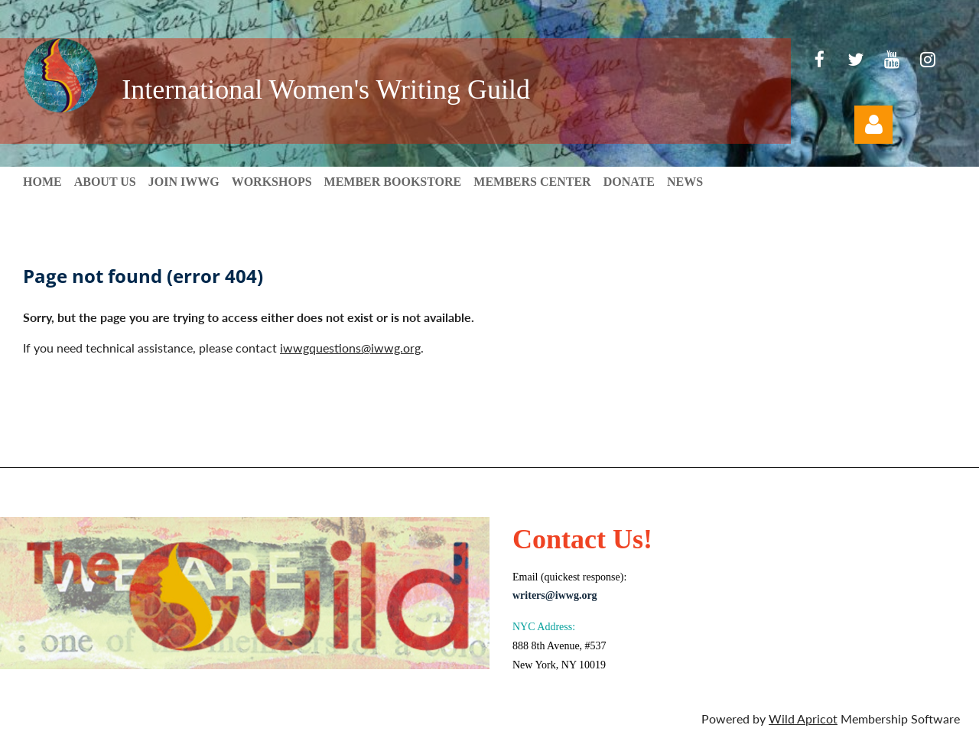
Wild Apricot (803, 718)
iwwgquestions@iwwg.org (350, 347)
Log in (873, 125)
